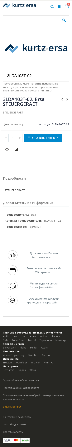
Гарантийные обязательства (21, 380)
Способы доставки (14, 424)
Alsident (55, 336)
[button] (64, 23)
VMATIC (48, 362)
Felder (33, 347)
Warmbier (21, 362)
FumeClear (18, 340)
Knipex (22, 370)
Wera (33, 370)
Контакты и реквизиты (17, 417)
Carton (46, 355)
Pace (33, 336)
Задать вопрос (12, 406)
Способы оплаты (13, 432)
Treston (7, 362)
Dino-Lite (33, 355)
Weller (43, 336)
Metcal (32, 340)
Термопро (46, 340)
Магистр (60, 340)
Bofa (5, 340)
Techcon (36, 362)
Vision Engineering (13, 355)
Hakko (6, 336)
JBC (24, 336)
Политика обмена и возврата (21, 387)
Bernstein (8, 370)
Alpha (23, 347)
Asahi (44, 347)
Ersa (16, 336)
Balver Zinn (9, 347)
